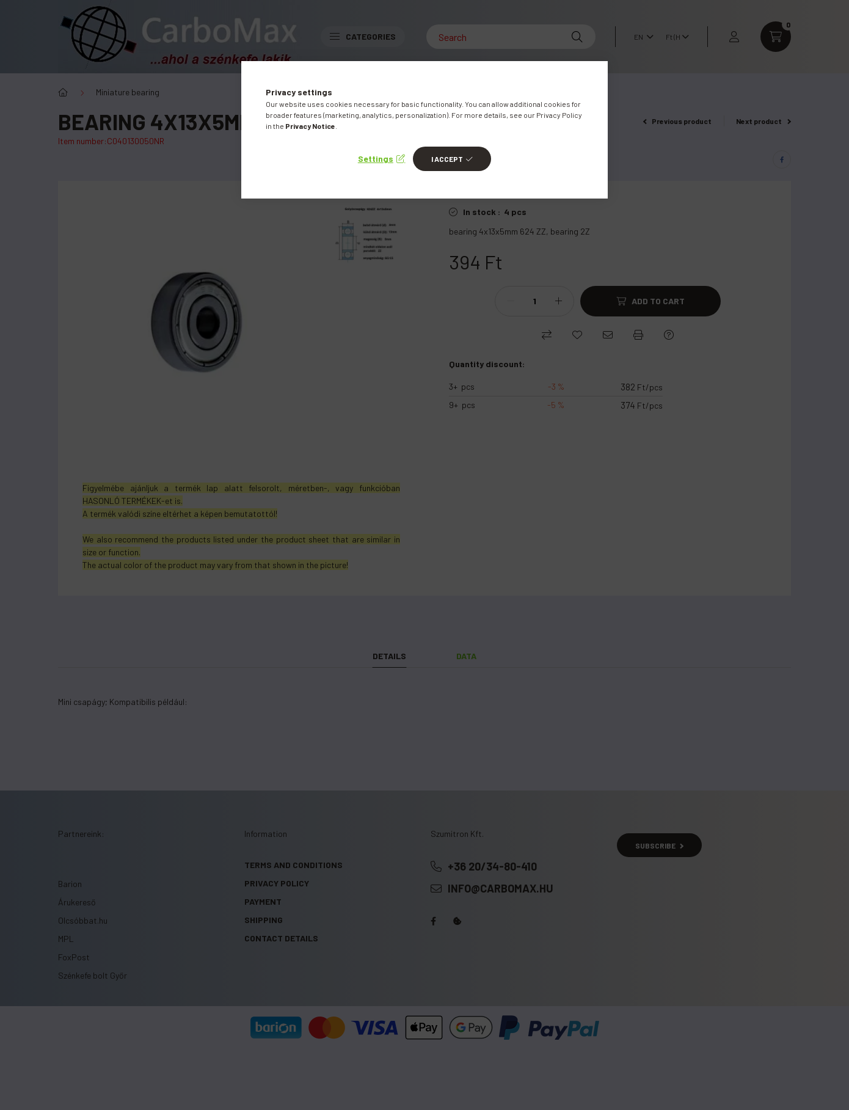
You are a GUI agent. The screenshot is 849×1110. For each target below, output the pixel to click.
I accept (447, 159)
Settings (375, 158)
